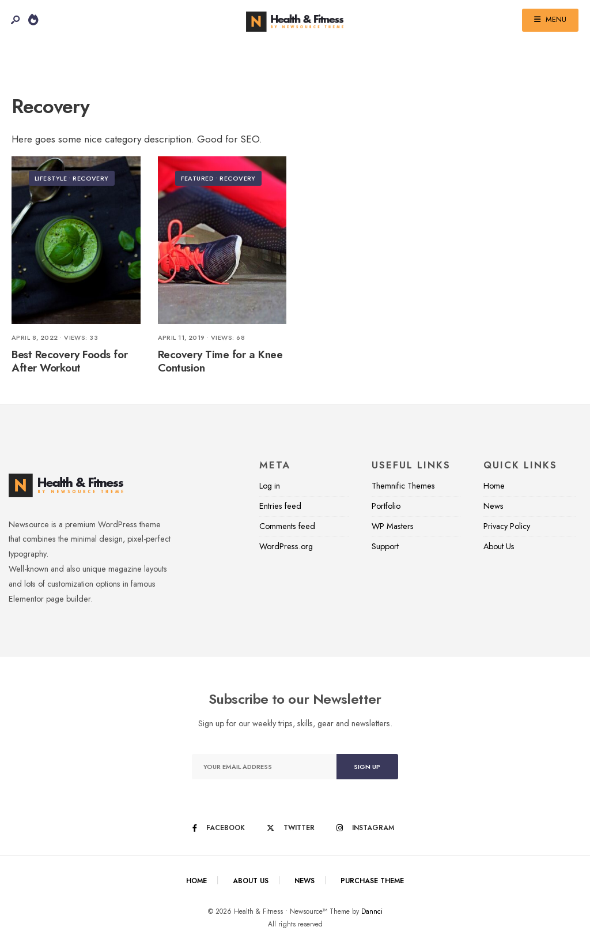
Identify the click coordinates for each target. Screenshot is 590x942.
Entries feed (280, 506)
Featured (197, 178)
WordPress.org (286, 546)
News (493, 506)
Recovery (91, 178)
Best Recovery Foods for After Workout (69, 361)
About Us (499, 546)
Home (494, 485)
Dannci (372, 911)
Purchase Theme (372, 881)
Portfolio (386, 506)
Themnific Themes (403, 485)
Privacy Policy (506, 526)
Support (385, 546)
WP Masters (393, 526)
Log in (269, 485)
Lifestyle (51, 178)
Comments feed (287, 526)
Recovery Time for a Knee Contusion (220, 361)
